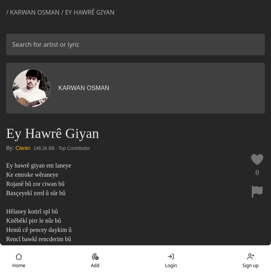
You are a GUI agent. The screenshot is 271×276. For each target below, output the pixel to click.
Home (18, 261)
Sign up (251, 261)
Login (171, 261)
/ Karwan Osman (32, 12)
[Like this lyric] (257, 159)
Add (95, 261)
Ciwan (22, 148)
